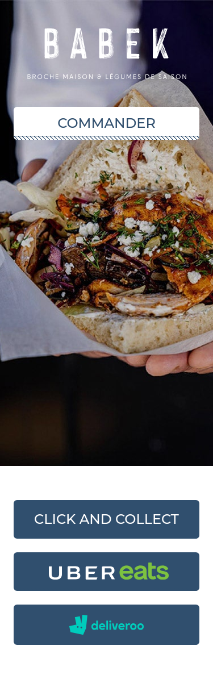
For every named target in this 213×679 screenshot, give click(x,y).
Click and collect (106, 519)
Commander (106, 123)
